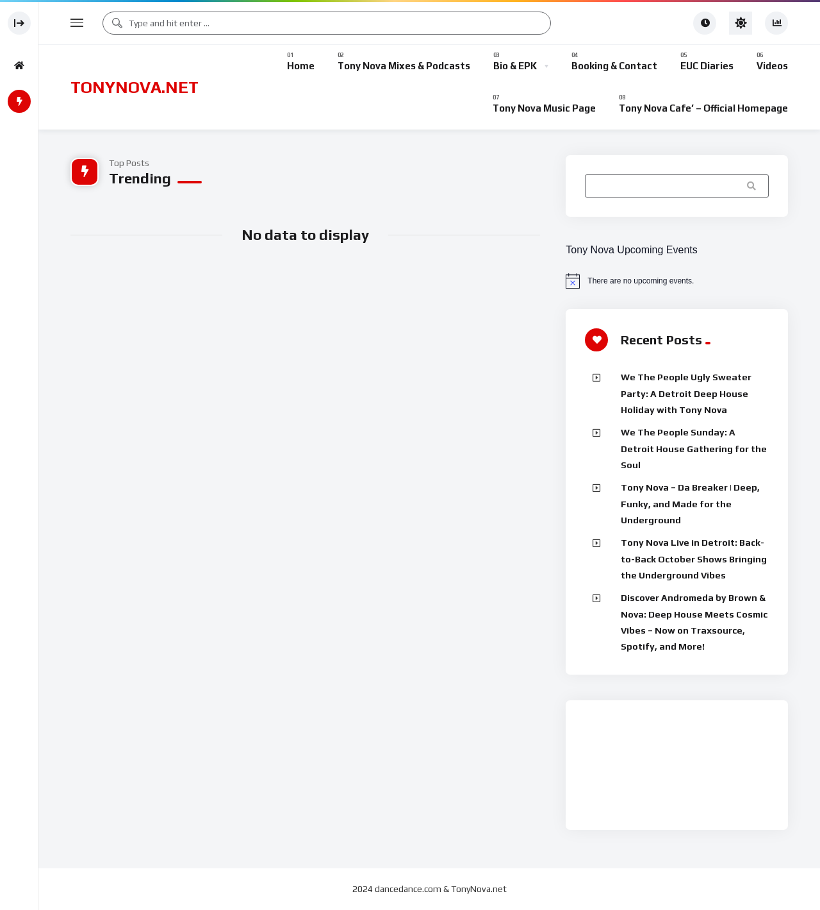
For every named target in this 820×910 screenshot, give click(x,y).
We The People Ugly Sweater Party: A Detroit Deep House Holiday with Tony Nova (686, 393)
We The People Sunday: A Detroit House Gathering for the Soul (694, 448)
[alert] (677, 281)
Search (753, 186)
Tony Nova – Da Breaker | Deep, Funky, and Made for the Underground (690, 503)
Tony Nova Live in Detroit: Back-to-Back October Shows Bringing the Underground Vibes (694, 558)
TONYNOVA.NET (134, 87)
